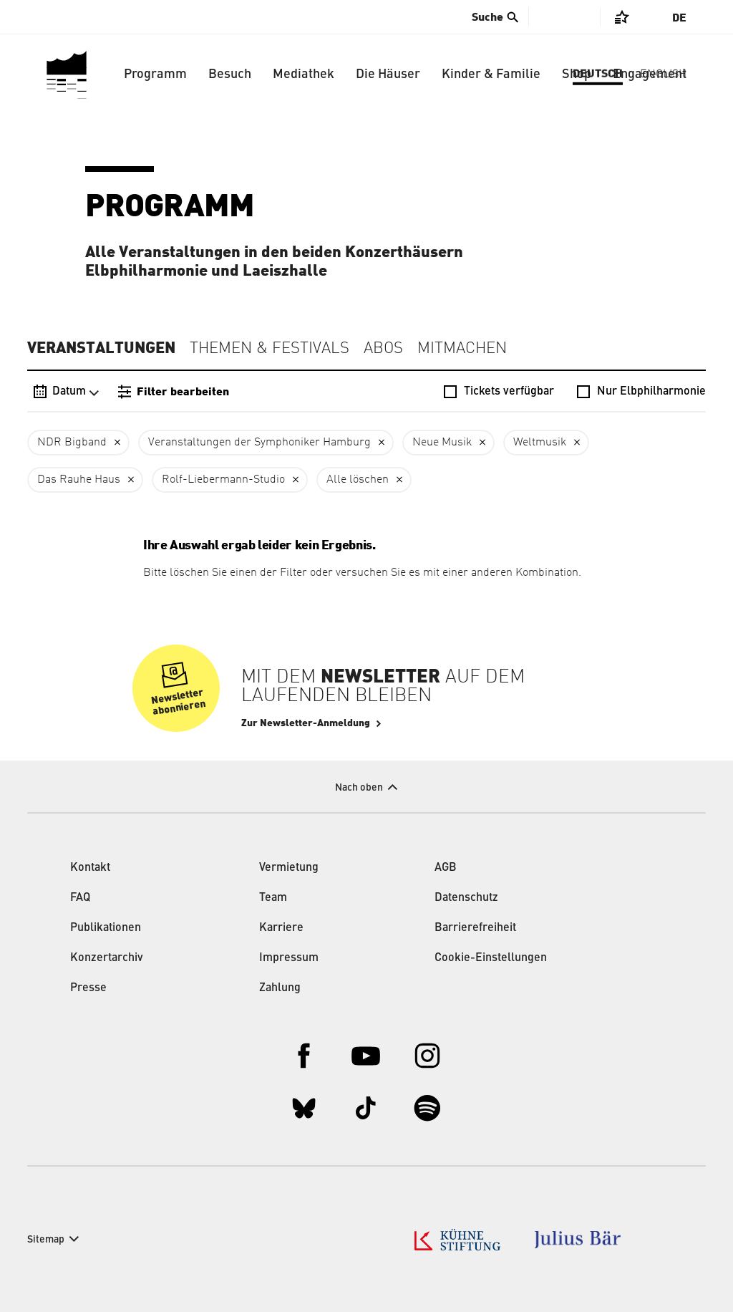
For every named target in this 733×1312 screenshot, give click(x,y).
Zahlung (280, 988)
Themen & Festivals (269, 349)
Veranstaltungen (101, 348)
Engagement (649, 74)
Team (273, 898)
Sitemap (45, 1240)
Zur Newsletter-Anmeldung (305, 723)
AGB (446, 868)
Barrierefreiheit (475, 928)
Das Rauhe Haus (78, 480)
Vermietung (289, 868)
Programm (155, 74)
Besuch (229, 74)
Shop (576, 74)
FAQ (80, 898)
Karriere (281, 928)
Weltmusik (539, 442)
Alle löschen (357, 480)
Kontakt (90, 868)
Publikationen (105, 928)
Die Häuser (388, 74)
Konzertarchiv (106, 958)
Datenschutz (466, 898)
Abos (383, 349)
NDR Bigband (72, 442)
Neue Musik (442, 442)
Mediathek (303, 74)
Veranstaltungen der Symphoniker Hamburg (259, 442)
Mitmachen (462, 349)
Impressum (289, 958)
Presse (88, 988)
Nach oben (359, 788)
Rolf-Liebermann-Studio (223, 480)
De (679, 18)
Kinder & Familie (491, 74)
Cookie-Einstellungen (491, 958)
